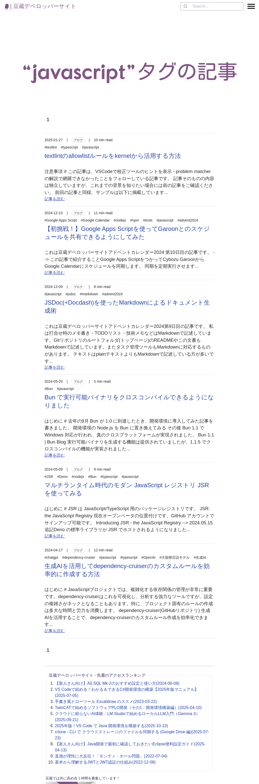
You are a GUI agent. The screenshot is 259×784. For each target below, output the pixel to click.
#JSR (49, 477)
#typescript (69, 147)
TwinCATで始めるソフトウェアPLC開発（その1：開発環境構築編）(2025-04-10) (128, 707)
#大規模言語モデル (174, 557)
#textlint (51, 147)
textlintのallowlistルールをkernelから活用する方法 (113, 155)
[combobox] (211, 6)
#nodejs (120, 220)
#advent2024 (188, 220)
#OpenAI (148, 557)
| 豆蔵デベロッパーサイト (40, 6)
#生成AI (200, 557)
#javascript (90, 147)
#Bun (49, 389)
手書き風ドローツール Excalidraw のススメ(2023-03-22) (106, 701)
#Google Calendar (95, 220)
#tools (147, 220)
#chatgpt (51, 557)
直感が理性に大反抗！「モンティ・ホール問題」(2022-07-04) (111, 756)
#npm (134, 220)
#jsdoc (71, 294)
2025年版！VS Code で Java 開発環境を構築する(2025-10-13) (111, 726)
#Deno (62, 477)
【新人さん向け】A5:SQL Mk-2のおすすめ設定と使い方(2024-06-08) (117, 683)
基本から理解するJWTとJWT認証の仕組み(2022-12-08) (105, 762)
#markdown (89, 294)
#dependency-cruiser (78, 557)
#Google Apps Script (61, 220)
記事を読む (55, 199)
